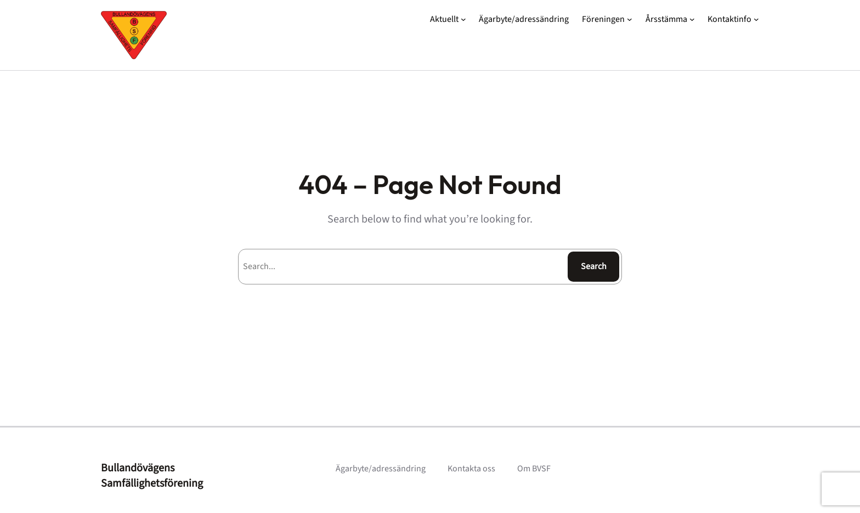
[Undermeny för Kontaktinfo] (756, 19)
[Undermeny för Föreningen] (629, 19)
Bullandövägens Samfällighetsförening (152, 475)
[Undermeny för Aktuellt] (463, 19)
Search (594, 266)
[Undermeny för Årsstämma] (692, 19)
